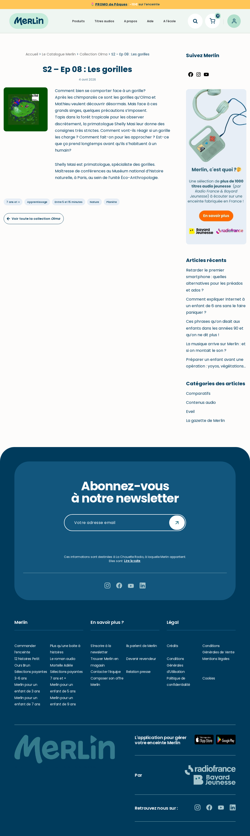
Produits (78, 21)
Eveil (190, 415)
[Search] (195, 20)
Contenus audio (201, 406)
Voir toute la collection (33, 222)
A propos (130, 21)
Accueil (32, 57)
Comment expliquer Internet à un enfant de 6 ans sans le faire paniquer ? (216, 309)
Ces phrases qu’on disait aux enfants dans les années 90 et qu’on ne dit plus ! (214, 331)
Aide (150, 21)
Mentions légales (215, 658)
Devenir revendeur (141, 658)
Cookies (208, 678)
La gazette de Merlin (205, 424)
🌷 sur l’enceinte (125, 4)
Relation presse (138, 671)
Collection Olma (93, 57)
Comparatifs (198, 397)
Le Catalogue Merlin (59, 57)
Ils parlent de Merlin (141, 645)
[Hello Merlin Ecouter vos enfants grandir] (28, 21)
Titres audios (104, 21)
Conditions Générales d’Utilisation (176, 665)
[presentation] (125, 543)
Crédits (172, 645)
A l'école (169, 21)
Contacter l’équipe (106, 671)
